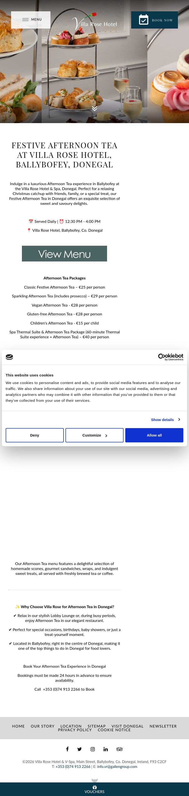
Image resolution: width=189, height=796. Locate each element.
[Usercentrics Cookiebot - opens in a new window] (161, 357)
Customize (94, 435)
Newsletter (163, 726)
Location (71, 726)
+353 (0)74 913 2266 (61, 689)
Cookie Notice (114, 730)
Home (18, 726)
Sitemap (97, 726)
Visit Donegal (128, 726)
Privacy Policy (75, 730)
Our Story (43, 726)
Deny (34, 435)
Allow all (154, 435)
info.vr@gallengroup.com (117, 766)
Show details (162, 419)
